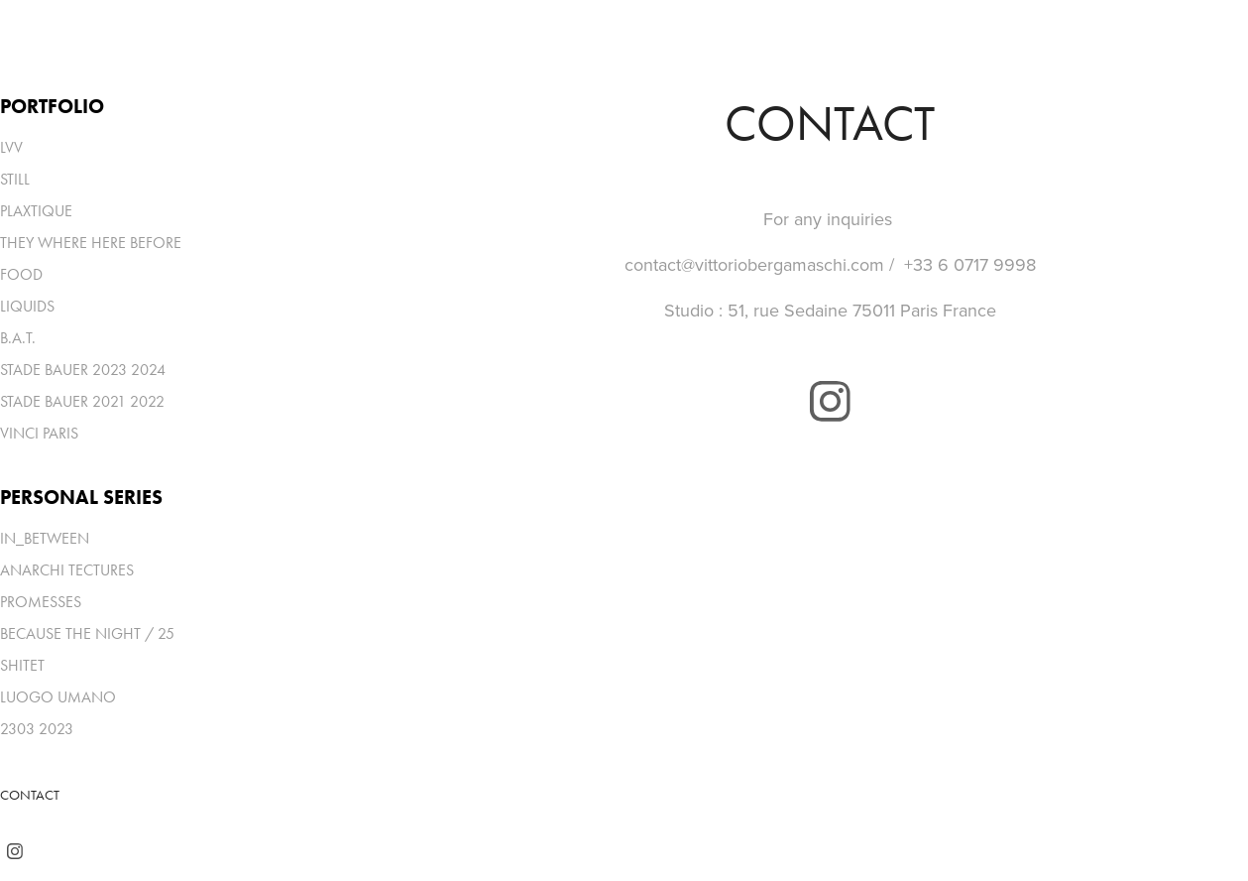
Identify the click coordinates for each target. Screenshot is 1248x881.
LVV (11, 147)
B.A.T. (18, 337)
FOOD (21, 274)
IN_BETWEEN (44, 538)
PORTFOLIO (52, 106)
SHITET (22, 665)
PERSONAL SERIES (81, 497)
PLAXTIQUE (36, 210)
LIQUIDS (27, 306)
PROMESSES (40, 601)
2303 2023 (36, 728)
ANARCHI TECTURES (67, 570)
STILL (15, 179)
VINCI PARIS (39, 433)
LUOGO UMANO (58, 697)
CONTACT (29, 795)
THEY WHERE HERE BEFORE (90, 242)
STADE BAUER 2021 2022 (82, 401)
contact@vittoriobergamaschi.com (754, 264)
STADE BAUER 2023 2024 (83, 369)
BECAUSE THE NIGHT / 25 (87, 633)
